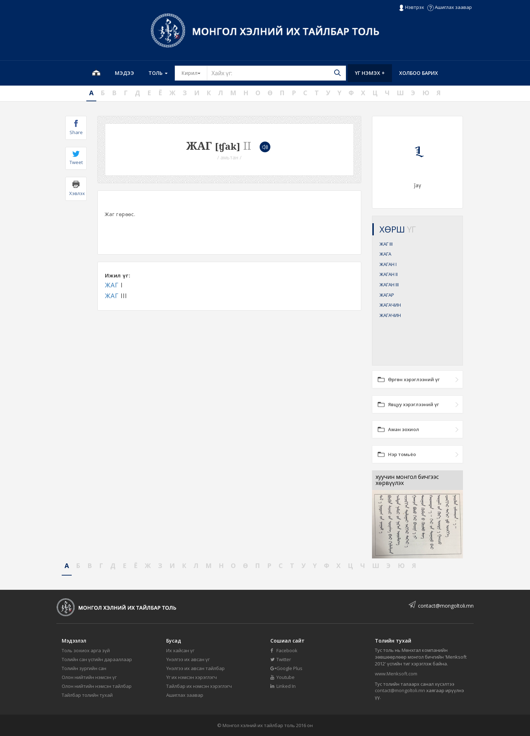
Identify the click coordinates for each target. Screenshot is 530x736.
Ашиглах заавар (449, 7)
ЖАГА (385, 254)
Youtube (282, 677)
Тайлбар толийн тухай (87, 695)
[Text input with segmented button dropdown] (276, 73)
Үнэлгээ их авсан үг (188, 659)
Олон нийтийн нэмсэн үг (89, 677)
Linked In (283, 686)
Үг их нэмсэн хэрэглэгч (191, 677)
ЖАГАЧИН (390, 305)
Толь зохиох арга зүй (86, 650)
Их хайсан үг (180, 650)
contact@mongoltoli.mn (446, 605)
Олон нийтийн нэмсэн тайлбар (97, 686)
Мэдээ (124, 73)
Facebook (283, 650)
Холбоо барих (418, 73)
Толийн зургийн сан (84, 668)
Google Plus (286, 668)
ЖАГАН (388, 264)
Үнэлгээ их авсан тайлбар (195, 668)
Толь (158, 73)
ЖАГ (111, 285)
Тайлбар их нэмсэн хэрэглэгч (199, 686)
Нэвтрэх (411, 7)
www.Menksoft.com (396, 673)
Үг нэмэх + (370, 73)
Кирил (194, 72)
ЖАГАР (386, 295)
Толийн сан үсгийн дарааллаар (97, 659)
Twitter (280, 659)
